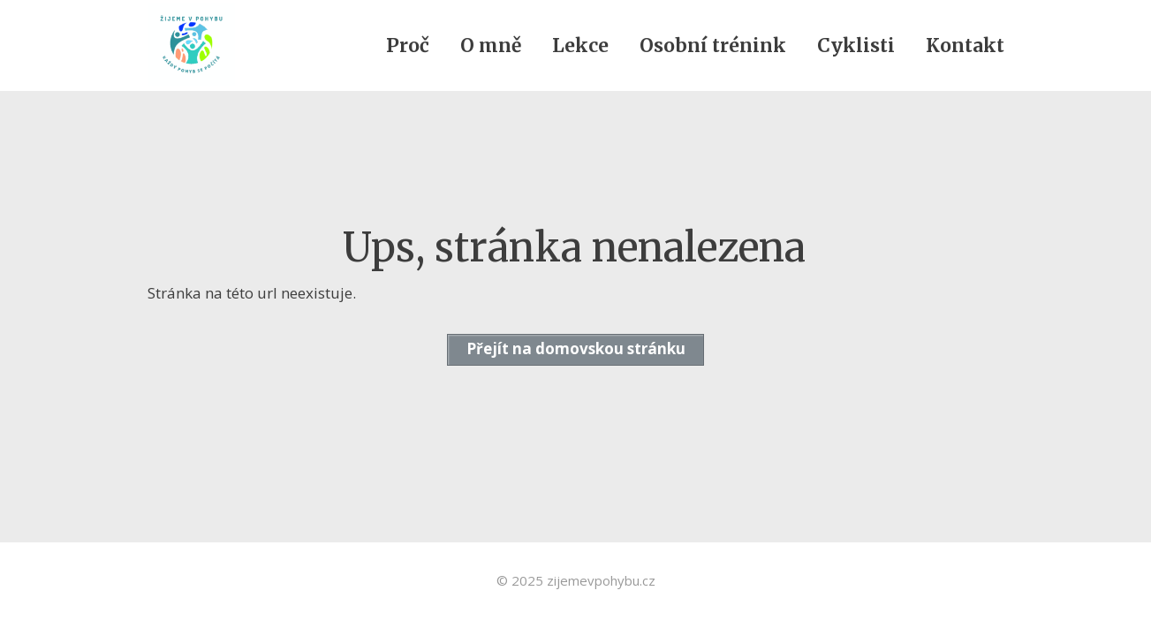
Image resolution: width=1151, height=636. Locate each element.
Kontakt (965, 45)
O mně (490, 45)
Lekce (580, 45)
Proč (407, 45)
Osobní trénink (713, 45)
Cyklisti (856, 45)
